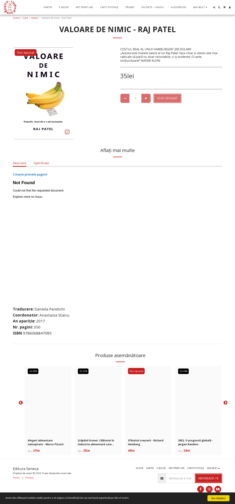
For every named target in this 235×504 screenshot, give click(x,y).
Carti (25, 17)
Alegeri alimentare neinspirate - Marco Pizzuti (42, 443)
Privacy (30, 478)
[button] (214, 7)
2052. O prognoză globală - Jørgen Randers (197, 442)
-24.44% (184, 371)
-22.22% (84, 371)
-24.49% (34, 371)
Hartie (34, 17)
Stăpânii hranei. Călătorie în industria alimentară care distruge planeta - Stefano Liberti (97, 443)
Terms (16, 478)
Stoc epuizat (167, 98)
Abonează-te (208, 479)
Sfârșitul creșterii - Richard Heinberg (148, 442)
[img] (48, 401)
